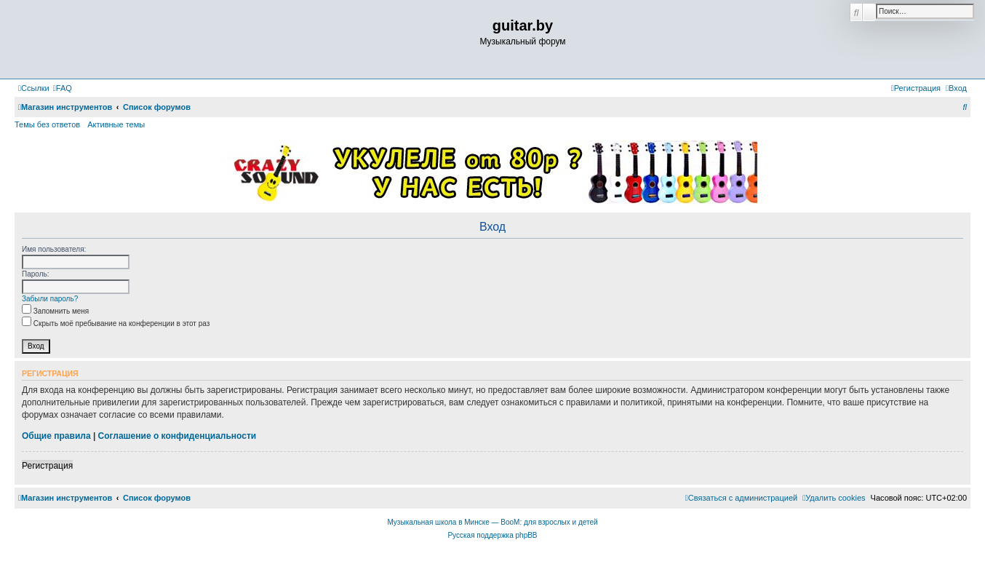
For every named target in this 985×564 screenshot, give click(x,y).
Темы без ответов (47, 124)
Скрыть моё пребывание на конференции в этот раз (116, 323)
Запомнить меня (55, 311)
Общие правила (56, 436)
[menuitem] (62, 88)
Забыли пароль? (50, 299)
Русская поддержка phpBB (492, 535)
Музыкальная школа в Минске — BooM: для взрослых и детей (492, 522)
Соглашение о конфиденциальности (177, 436)
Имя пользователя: (54, 249)
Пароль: (35, 274)
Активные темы (116, 124)
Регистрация (47, 466)
